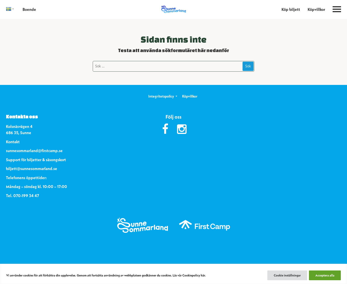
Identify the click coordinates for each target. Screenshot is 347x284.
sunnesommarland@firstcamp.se (34, 150)
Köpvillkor (316, 9)
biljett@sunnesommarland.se (31, 168)
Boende (29, 9)
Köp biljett (290, 9)
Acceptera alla (324, 275)
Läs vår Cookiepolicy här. (189, 275)
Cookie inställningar (287, 275)
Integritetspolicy (161, 96)
